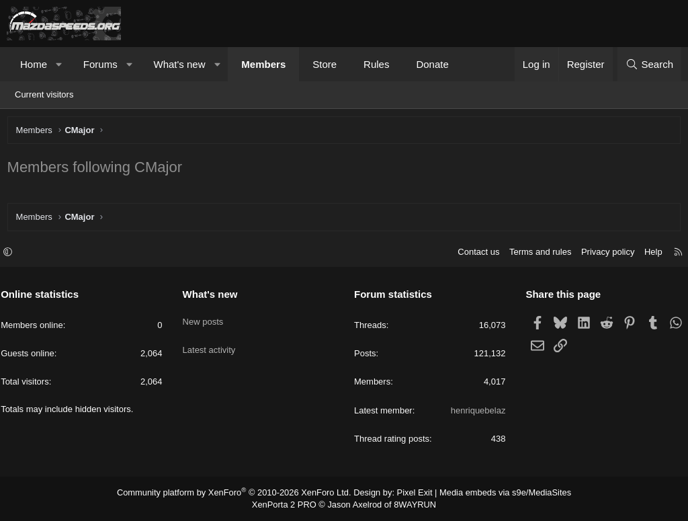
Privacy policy (601, 254)
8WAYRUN (410, 505)
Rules (376, 64)
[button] (59, 64)
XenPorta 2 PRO (288, 505)
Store (324, 64)
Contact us (472, 254)
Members (263, 64)
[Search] (649, 64)
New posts (205, 319)
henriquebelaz (475, 412)
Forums (100, 64)
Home (33, 64)
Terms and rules (534, 254)
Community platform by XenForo (241, 494)
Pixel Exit (409, 494)
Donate (432, 64)
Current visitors (44, 94)
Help (647, 254)
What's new (179, 64)
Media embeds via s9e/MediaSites (494, 494)
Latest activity (212, 343)
